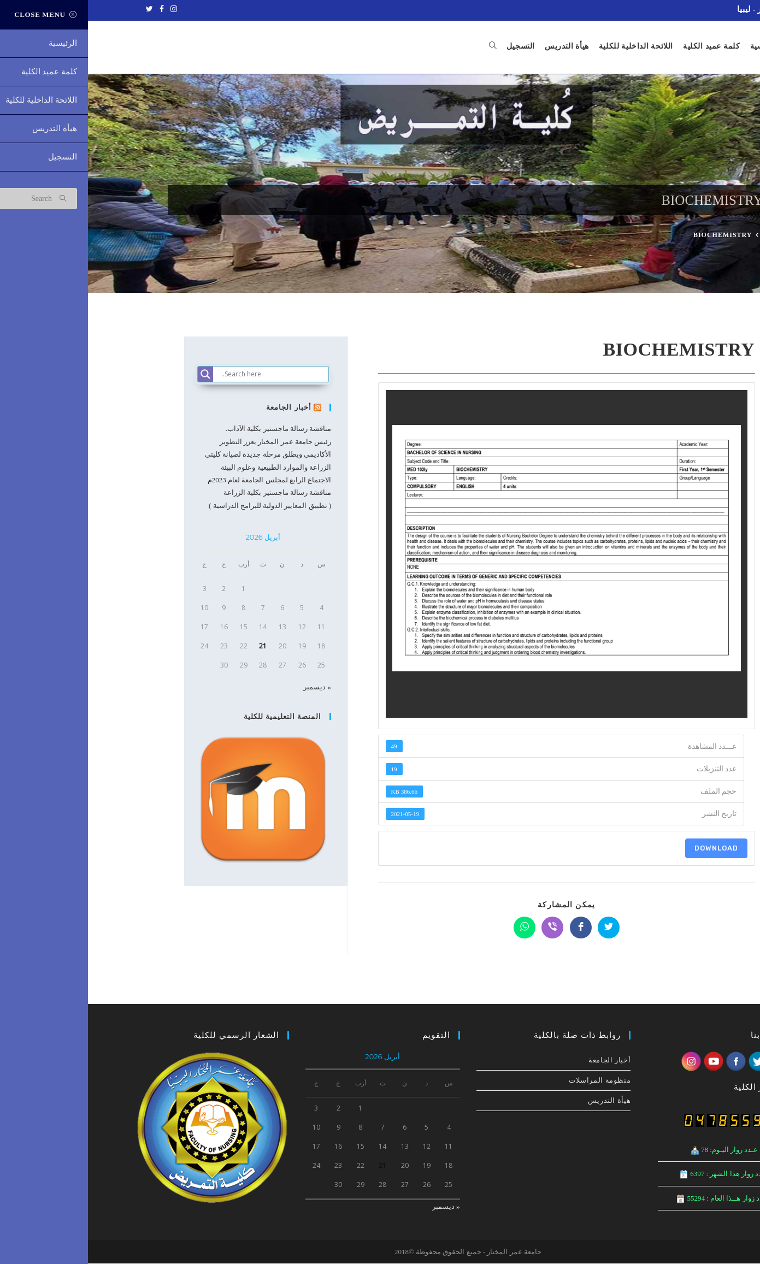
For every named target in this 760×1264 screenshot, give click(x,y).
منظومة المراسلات (512, 1081)
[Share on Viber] (464, 928)
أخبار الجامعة (201, 408)
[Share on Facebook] (493, 928)
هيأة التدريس (521, 1101)
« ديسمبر (229, 687)
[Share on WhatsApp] (436, 928)
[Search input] (185, 374)
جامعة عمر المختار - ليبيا (691, 9)
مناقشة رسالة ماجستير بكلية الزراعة (189, 493)
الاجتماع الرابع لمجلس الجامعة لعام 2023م (181, 480)
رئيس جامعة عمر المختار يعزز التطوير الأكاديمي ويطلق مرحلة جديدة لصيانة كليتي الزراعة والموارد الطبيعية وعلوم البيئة (180, 455)
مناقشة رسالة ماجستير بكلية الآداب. (190, 430)
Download (628, 848)
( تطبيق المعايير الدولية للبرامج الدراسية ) (182, 506)
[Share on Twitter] (521, 928)
